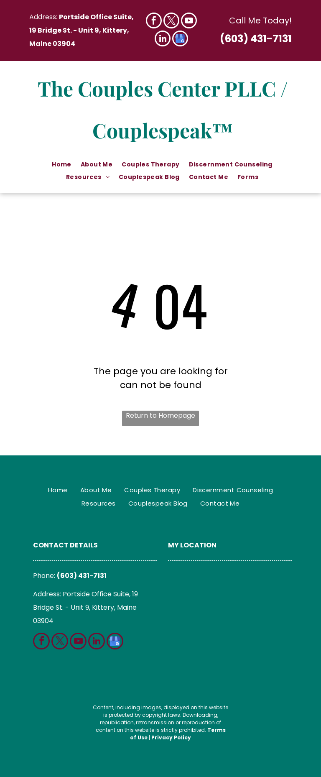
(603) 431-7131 (256, 39)
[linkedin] (163, 40)
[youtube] (189, 22)
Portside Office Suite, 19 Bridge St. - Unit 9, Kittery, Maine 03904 (81, 30)
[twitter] (171, 22)
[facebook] (154, 22)
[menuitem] (62, 164)
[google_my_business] (180, 40)
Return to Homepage (160, 415)
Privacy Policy (171, 737)
